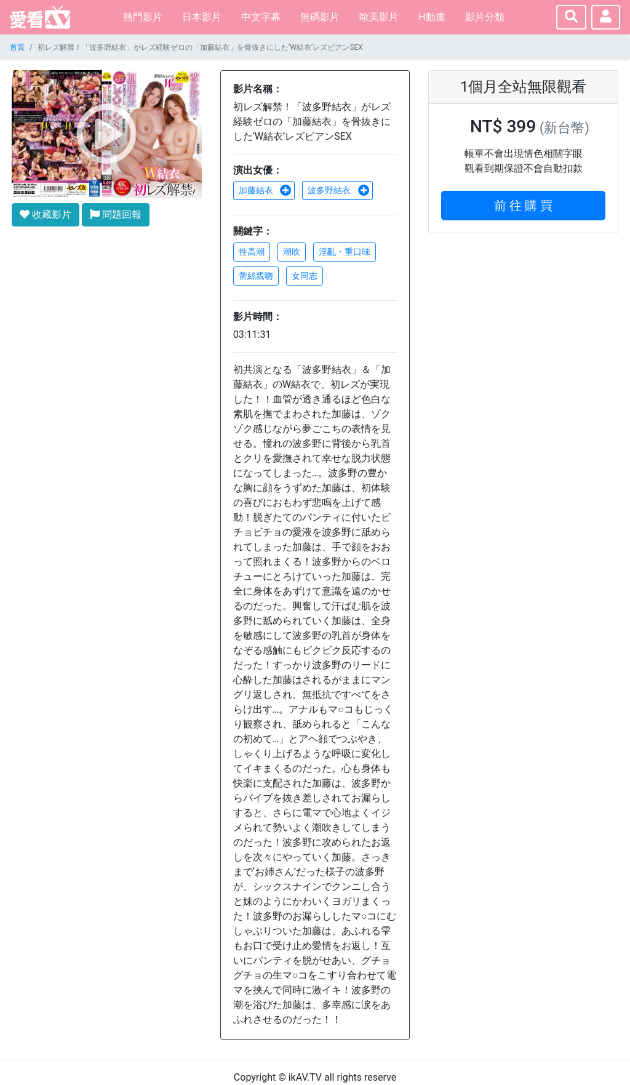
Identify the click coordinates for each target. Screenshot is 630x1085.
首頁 (17, 47)
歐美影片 (379, 17)
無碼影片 (320, 17)
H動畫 (431, 17)
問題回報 (116, 214)
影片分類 (484, 17)
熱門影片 (142, 17)
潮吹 (291, 252)
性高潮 (252, 252)
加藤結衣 (265, 190)
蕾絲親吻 (256, 276)
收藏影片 (45, 214)
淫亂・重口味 (344, 252)
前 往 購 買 (523, 205)
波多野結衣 (338, 190)
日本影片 (201, 17)
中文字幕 (261, 17)
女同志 (304, 276)
